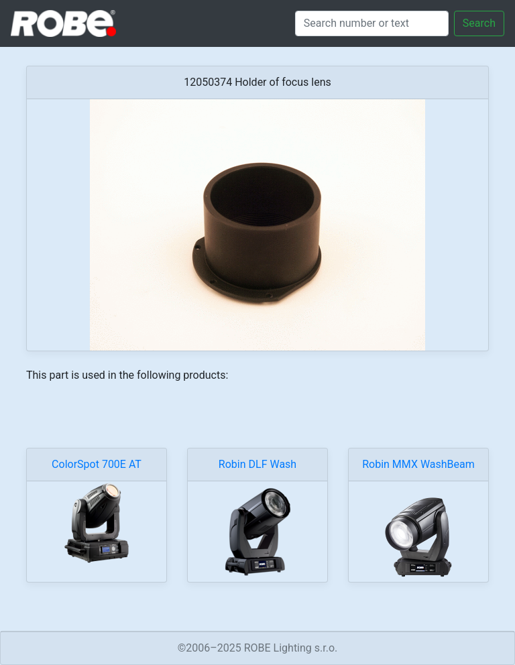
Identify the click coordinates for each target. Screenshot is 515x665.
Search (479, 23)
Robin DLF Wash (257, 464)
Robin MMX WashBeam (418, 464)
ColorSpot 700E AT (96, 464)
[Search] (372, 23)
